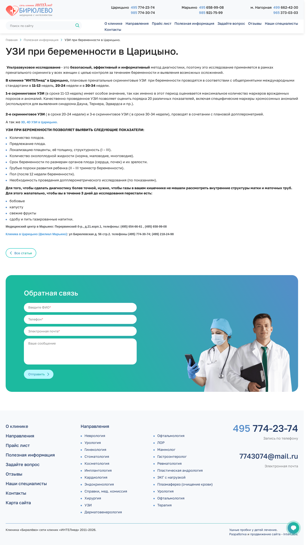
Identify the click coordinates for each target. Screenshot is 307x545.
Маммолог (166, 449)
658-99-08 (211, 7)
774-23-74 (143, 7)
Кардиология (96, 477)
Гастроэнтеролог (172, 456)
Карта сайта (18, 502)
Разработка (238, 534)
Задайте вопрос (231, 23)
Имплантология (98, 470)
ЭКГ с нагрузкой (171, 477)
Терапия (164, 505)
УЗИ (88, 505)
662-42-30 (285, 7)
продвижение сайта (265, 534)
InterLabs (290, 534)
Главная (12, 40)
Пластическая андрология (180, 470)
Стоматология (97, 456)
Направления (137, 23)
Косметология (97, 463)
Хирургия (93, 498)
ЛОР (160, 442)
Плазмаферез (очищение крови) (185, 484)
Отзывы (255, 23)
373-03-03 (285, 12)
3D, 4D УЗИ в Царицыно (39, 122)
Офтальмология (170, 435)
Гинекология (95, 449)
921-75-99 (211, 12)
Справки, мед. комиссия (106, 491)
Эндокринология (99, 484)
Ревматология (169, 463)
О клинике (113, 23)
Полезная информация (194, 23)
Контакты (113, 29)
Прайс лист (161, 23)
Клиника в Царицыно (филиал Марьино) (36, 234)
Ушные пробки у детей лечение (253, 530)
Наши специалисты (281, 23)
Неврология (95, 435)
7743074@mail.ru (268, 456)
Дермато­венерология (103, 512)
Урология (93, 442)
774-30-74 (143, 12)
